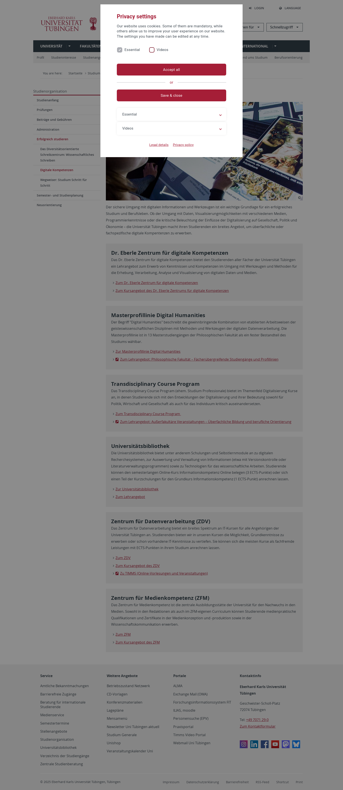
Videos (162, 49)
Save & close (171, 95)
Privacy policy (183, 145)
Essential (132, 49)
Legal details (159, 145)
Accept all (171, 69)
